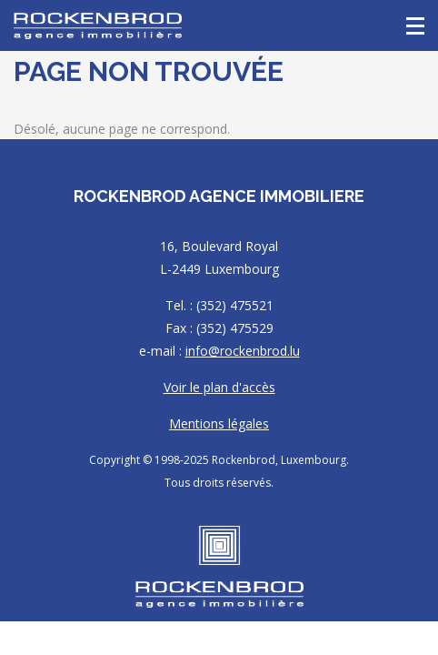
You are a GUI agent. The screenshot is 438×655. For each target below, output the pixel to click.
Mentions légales (219, 423)
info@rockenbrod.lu (242, 350)
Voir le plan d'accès (219, 387)
